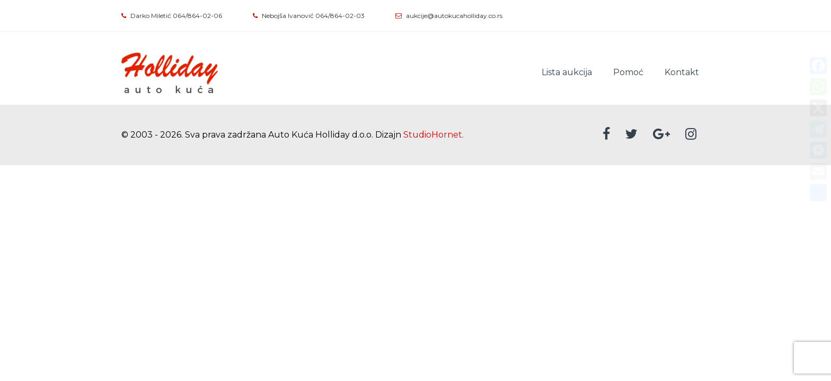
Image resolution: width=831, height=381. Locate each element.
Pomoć (628, 72)
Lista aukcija (567, 72)
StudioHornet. (433, 135)
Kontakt (682, 72)
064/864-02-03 (340, 16)
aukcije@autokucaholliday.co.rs (454, 16)
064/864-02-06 (197, 16)
